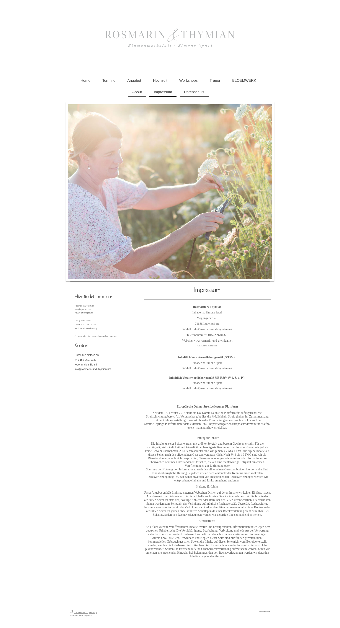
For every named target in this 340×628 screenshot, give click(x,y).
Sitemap (93, 612)
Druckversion (79, 612)
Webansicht (264, 611)
